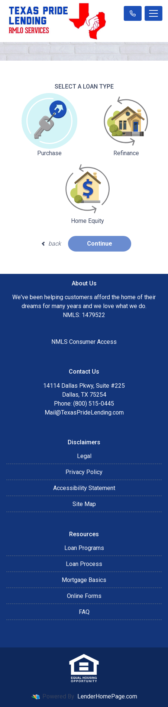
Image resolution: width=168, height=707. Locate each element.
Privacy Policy (84, 472)
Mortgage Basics (84, 579)
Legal (84, 456)
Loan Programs (84, 547)
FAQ (84, 611)
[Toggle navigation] (153, 13)
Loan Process (84, 563)
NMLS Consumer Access (84, 341)
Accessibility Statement (84, 488)
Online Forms (84, 595)
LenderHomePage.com (107, 696)
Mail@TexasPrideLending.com (84, 412)
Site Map (84, 504)
